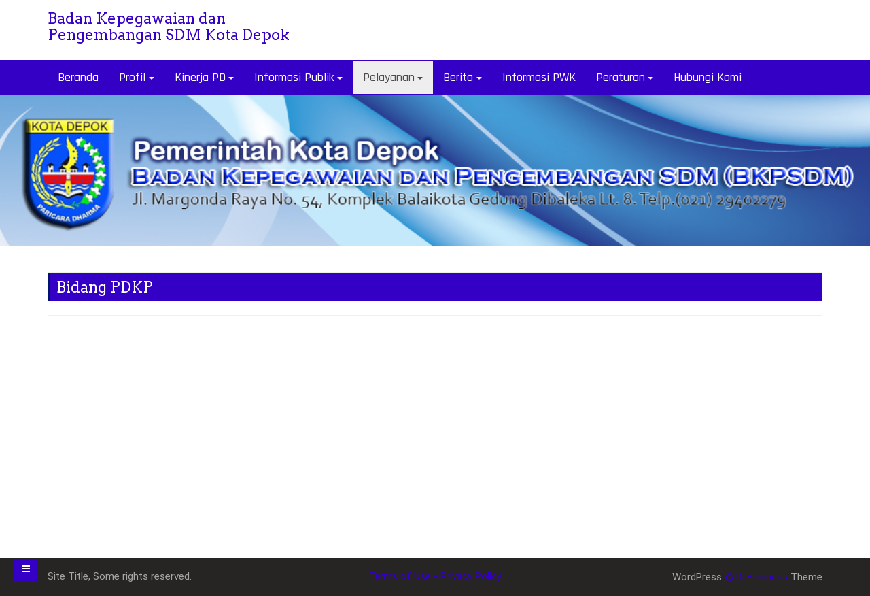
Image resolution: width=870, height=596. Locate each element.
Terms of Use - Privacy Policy (435, 576)
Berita (458, 77)
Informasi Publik (294, 77)
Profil (132, 77)
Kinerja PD (200, 77)
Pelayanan (389, 77)
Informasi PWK (539, 77)
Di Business (756, 577)
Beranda (78, 77)
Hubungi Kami (708, 77)
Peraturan (620, 77)
